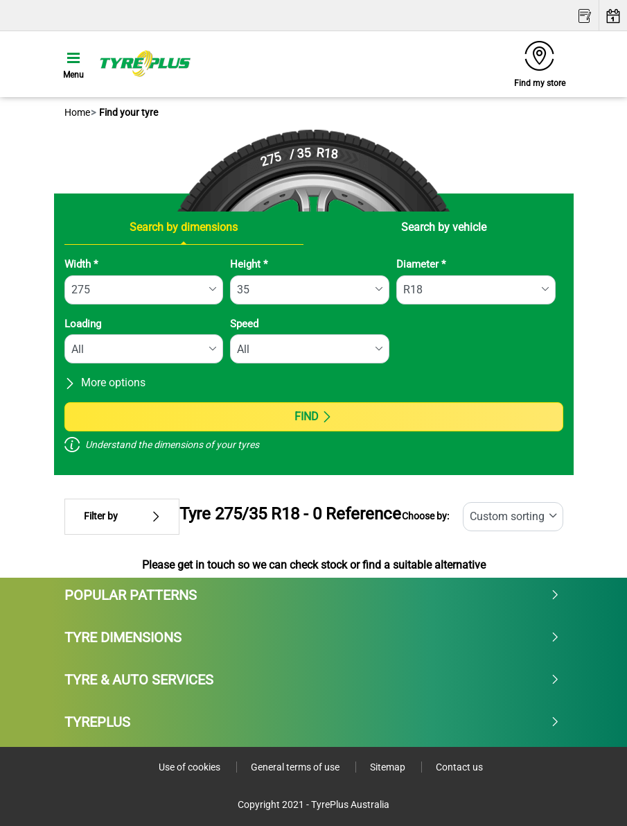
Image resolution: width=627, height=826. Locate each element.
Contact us (459, 767)
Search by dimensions (184, 227)
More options (104, 382)
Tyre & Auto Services (312, 680)
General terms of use (296, 767)
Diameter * (420, 264)
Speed (244, 324)
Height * (248, 264)
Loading (82, 324)
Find (313, 416)
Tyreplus (312, 722)
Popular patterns (312, 595)
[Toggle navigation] (73, 64)
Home (77, 112)
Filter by (122, 516)
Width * (81, 264)
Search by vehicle (443, 227)
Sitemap (388, 767)
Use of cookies (190, 767)
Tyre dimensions (312, 637)
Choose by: (425, 516)
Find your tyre (127, 112)
